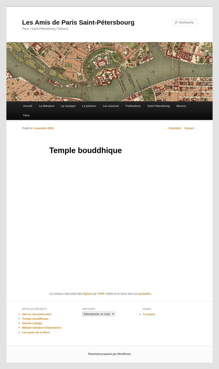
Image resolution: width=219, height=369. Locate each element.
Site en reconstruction (36, 314)
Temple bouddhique (35, 318)
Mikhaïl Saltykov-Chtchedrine (41, 327)
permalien (145, 293)
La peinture (89, 106)
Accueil (27, 106)
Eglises (87, 293)
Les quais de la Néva (35, 332)
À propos (149, 314)
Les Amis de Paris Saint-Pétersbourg (78, 22)
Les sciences (111, 106)
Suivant (190, 128)
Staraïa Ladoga (32, 323)
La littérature (46, 106)
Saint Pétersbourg (158, 106)
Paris (26, 115)
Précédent (173, 128)
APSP (101, 293)
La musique (68, 106)
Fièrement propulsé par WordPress (109, 354)
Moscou (181, 106)
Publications (133, 106)
